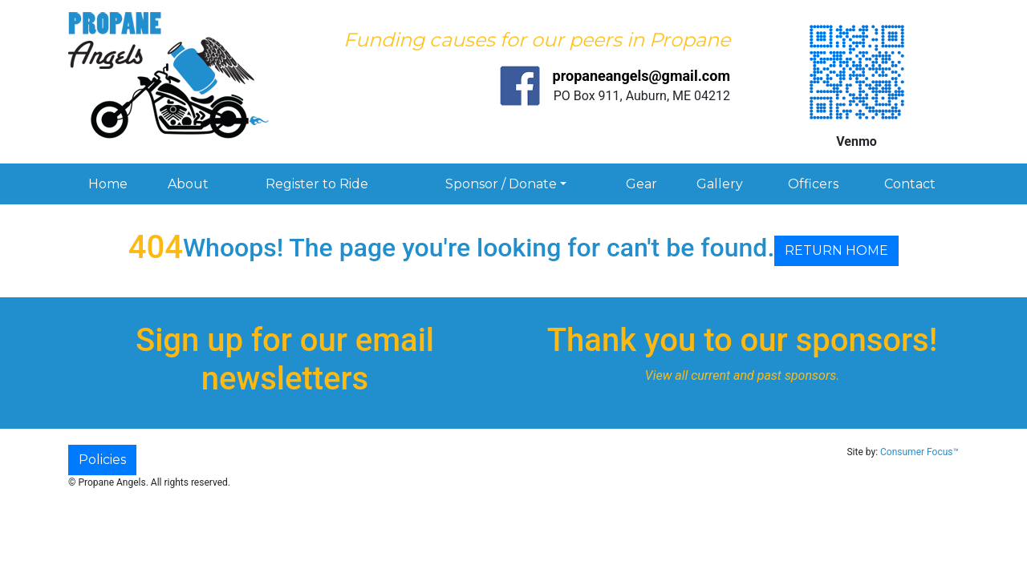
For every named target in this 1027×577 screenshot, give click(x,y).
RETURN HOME (836, 250)
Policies (102, 459)
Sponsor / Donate (501, 184)
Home (108, 184)
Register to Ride (317, 184)
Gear (641, 184)
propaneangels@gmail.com (641, 75)
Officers (813, 184)
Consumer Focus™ (919, 452)
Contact (910, 184)
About (188, 184)
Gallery (719, 184)
